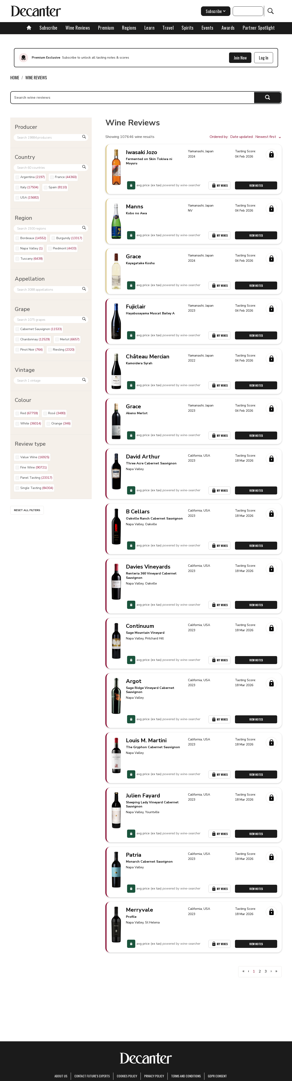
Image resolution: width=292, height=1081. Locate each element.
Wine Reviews (77, 27)
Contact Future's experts (92, 1075)
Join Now (240, 58)
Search (267, 97)
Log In (263, 58)
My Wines (219, 185)
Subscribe (48, 27)
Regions (129, 27)
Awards (228, 27)
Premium (106, 27)
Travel (168, 27)
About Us (61, 1075)
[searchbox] (132, 97)
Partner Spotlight (259, 27)
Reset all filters (27, 510)
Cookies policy (127, 1075)
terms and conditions (186, 1075)
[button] (246, 137)
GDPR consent (217, 1075)
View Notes (256, 185)
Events (208, 27)
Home (14, 77)
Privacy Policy (154, 1075)
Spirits (188, 27)
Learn (149, 27)
